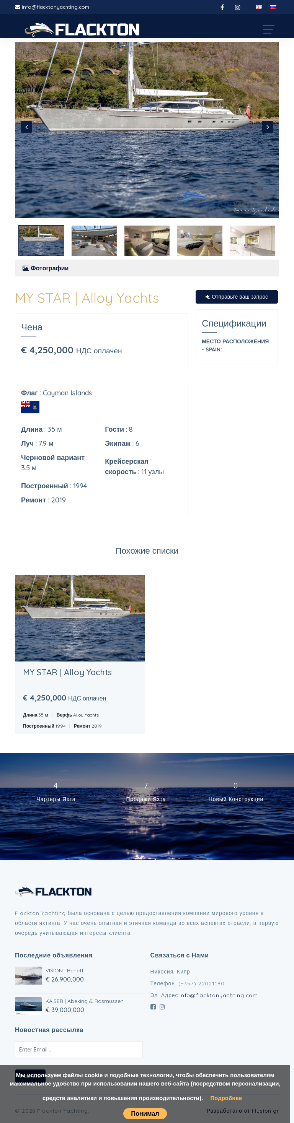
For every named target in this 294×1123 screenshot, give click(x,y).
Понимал (145, 1113)
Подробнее (226, 1098)
